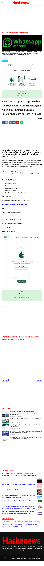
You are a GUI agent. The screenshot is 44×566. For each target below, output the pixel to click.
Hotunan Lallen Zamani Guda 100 (10, 495)
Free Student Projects (30, 527)
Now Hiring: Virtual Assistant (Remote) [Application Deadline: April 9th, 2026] (25, 431)
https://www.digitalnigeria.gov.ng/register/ (14, 209)
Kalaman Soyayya (30, 529)
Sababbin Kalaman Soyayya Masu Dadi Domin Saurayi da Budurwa (18, 489)
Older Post (39, 385)
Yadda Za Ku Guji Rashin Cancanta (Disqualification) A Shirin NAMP (19, 506)
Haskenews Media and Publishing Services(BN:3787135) (29, 563)
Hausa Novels (5, 529)
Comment (40, 123)
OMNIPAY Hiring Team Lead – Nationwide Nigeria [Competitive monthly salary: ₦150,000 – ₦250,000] (26, 437)
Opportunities (15, 532)
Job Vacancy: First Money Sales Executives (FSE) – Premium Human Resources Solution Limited (25, 443)
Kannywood (5, 532)
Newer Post (5, 385)
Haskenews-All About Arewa (16, 562)
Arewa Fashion (6, 527)
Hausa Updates (17, 529)
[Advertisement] (22, 18)
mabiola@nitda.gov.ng (8, 236)
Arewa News (17, 527)
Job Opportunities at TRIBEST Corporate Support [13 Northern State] (25, 424)
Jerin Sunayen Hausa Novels (9, 484)
